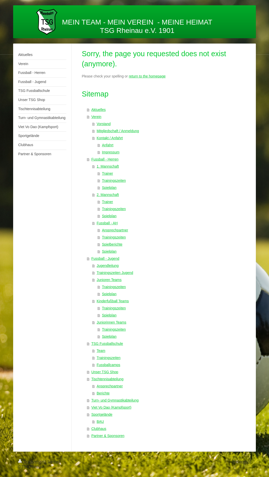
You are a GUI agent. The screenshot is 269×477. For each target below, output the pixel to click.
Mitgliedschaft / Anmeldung (118, 131)
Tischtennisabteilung (107, 379)
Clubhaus (98, 429)
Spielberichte (112, 244)
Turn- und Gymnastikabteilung (115, 400)
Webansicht (241, 462)
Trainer (107, 173)
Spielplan (109, 188)
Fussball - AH (107, 223)
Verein (96, 117)
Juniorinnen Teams (111, 322)
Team (101, 351)
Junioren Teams (109, 280)
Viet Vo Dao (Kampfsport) (111, 407)
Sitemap (53, 462)
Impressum (110, 152)
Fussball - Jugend (105, 258)
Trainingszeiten (114, 180)
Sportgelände (101, 414)
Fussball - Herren (104, 159)
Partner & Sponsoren (107, 436)
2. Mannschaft (108, 195)
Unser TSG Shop (104, 372)
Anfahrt (107, 145)
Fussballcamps (108, 365)
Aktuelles (98, 110)
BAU (100, 422)
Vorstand (103, 124)
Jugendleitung (108, 266)
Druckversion (31, 462)
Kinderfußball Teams (113, 301)
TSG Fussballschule (107, 344)
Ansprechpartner (115, 230)
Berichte (103, 393)
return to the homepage (147, 76)
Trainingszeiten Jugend (115, 273)
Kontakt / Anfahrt (110, 138)
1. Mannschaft (108, 166)
